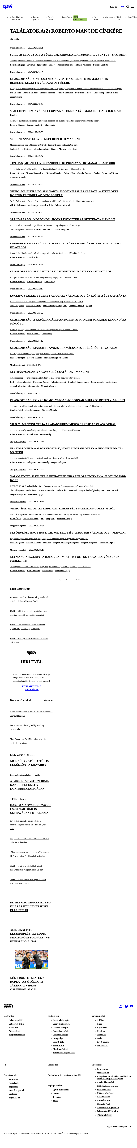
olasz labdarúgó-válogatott (55, 306)
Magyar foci (9, 1016)
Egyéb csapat (14, 1097)
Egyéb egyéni (103, 1042)
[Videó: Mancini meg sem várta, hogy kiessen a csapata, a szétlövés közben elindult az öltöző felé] (68, 196)
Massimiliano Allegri (35, 173)
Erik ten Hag (69, 173)
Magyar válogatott (18, 441)
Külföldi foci (53, 1016)
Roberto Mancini (65, 65)
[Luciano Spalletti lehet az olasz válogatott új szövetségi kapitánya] (68, 298)
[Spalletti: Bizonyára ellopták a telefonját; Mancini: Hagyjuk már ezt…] (68, 115)
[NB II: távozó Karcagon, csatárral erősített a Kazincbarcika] (31, 881)
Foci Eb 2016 (58, 1045)
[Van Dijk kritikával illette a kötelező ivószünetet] (31, 640)
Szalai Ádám (31, 490)
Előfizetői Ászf (103, 1104)
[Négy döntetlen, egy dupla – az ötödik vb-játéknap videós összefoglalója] (31, 968)
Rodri (12, 382)
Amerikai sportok (16, 1090)
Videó (55, 1100)
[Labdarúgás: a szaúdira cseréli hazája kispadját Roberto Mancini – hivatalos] (68, 248)
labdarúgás (15, 149)
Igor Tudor (42, 65)
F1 (5, 1065)
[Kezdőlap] (8, 7)
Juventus (31, 65)
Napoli (89, 306)
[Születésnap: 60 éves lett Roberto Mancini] (68, 141)
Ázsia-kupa (33, 205)
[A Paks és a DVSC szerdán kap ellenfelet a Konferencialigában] (31, 770)
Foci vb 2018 (58, 1042)
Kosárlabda (14, 1083)
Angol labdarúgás (60, 1020)
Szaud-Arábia (46, 205)
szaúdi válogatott (62, 229)
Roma (12, 173)
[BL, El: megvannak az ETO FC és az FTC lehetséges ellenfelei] (31, 893)
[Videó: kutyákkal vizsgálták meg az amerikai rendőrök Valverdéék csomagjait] (31, 613)
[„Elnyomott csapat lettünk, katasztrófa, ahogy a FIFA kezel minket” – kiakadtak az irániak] (31, 854)
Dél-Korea (21, 205)
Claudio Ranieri (84, 173)
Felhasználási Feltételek (107, 1111)
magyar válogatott (59, 462)
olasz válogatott (17, 229)
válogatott (31, 462)
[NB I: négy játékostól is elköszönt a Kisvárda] (31, 750)
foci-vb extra (15, 93)
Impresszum (102, 1069)
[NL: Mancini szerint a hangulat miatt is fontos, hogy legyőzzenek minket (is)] (68, 561)
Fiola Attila (61, 490)
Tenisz (99, 1038)
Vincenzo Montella (18, 177)
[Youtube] (131, 1006)
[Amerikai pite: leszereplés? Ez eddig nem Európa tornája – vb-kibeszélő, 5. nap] (31, 920)
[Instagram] (120, 1006)
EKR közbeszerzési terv (107, 1086)
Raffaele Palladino (83, 65)
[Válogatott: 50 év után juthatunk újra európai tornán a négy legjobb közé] (68, 481)
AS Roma (113, 173)
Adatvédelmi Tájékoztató (108, 1107)
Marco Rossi (112, 490)
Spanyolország (97, 382)
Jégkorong (13, 1087)
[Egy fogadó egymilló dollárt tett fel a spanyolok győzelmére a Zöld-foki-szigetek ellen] (31, 824)
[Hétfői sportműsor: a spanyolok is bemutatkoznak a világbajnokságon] (31, 713)
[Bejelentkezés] (113, 6)
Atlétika (13, 799)
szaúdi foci (47, 229)
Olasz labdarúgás (17, 48)
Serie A (52, 65)
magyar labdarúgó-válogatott (92, 490)
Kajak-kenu (102, 1027)
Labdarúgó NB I (17, 755)
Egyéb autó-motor (61, 1090)
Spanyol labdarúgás (61, 1024)
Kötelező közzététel (105, 1082)
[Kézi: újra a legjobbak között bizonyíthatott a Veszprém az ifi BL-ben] (31, 867)
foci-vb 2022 (32, 434)
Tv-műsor (57, 1097)
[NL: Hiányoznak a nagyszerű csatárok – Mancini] (68, 374)
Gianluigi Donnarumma (78, 382)
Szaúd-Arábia (33, 257)
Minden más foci (17, 184)
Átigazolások (14, 1031)
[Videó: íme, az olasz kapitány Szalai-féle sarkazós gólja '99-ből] (68, 511)
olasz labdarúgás (41, 149)
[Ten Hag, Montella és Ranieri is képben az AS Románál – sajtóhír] (68, 166)
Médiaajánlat (103, 1073)
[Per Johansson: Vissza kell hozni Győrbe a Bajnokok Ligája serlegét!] (31, 626)
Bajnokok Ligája (17, 65)
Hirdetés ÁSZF (103, 1100)
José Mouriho (16, 97)
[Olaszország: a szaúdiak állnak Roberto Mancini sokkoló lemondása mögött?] (68, 324)
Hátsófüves (14, 1027)
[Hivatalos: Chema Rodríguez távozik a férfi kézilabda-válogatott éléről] (31, 599)
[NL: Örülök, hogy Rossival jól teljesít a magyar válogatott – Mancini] (68, 535)
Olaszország (98, 93)
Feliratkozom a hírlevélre (31, 688)
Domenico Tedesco (83, 93)
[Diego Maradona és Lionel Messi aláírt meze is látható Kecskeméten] (31, 840)
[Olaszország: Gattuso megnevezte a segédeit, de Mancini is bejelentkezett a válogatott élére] (68, 83)
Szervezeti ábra (103, 1089)
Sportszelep (53, 1065)
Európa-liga (58, 1038)
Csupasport (109, 17)
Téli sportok (102, 1045)
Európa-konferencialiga (20, 775)
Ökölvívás (101, 1035)
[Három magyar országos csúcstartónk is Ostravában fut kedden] (31, 794)
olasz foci (72, 149)
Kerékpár (101, 1031)
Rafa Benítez (112, 93)
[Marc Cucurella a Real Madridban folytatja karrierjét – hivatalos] (31, 741)
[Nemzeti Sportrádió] (122, 6)
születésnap (27, 149)
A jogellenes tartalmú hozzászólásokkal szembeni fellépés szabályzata (114, 1077)
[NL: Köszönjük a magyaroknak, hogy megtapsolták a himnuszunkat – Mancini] (68, 453)
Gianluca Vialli (16, 410)
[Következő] (73, 579)
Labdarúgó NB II (16, 1024)
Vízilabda (13, 1094)
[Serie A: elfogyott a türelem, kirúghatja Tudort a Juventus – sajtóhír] (68, 57)
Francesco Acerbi (41, 382)
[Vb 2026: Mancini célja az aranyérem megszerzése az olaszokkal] (68, 427)
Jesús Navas (111, 382)
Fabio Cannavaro (65, 93)
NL (42, 518)
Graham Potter (100, 173)
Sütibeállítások (104, 1115)
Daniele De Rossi (30, 93)
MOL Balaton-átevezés (79, 18)
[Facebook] (126, 1006)
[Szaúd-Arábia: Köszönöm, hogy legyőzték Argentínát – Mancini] (68, 222)
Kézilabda (13, 1079)
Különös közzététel (105, 1093)
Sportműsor (66, 17)
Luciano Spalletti (100, 65)
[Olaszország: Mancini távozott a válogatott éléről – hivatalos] (68, 350)
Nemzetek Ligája (48, 386)
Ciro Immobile (33, 571)
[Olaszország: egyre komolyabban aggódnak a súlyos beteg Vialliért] (68, 403)
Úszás (99, 1024)
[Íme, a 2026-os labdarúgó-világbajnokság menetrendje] (31, 727)
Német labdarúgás (61, 1031)
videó (12, 205)
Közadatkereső (103, 1097)
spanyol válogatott (18, 386)
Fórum (56, 1093)
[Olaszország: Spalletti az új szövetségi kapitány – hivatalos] (68, 274)
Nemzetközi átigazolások (64, 1053)
